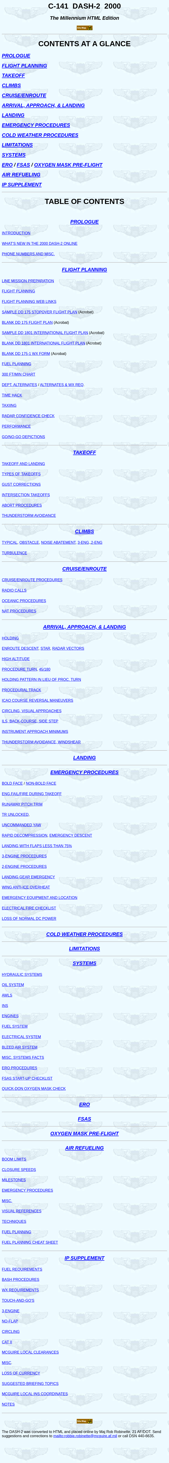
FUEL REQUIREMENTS (22, 1269)
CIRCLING (11, 1332)
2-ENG (97, 543)
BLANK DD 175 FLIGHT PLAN (27, 323)
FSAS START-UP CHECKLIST (27, 1078)
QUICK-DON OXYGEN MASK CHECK (34, 1089)
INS (5, 1006)
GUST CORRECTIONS (21, 484)
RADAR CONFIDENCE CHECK (28, 416)
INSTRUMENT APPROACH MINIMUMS (35, 732)
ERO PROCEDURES (19, 1068)
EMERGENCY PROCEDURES (36, 125)
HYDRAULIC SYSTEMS (22, 975)
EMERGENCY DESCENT (70, 835)
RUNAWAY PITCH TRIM (22, 804)
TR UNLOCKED (15, 815)
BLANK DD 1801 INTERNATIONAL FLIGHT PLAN (43, 343)
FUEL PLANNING (16, 364)
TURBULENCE (14, 553)
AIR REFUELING (21, 174)
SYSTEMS (14, 155)
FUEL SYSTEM (15, 1026)
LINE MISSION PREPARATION (28, 281)
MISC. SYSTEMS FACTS (23, 1058)
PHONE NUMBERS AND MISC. (28, 254)
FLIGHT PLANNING (24, 66)
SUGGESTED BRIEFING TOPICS (30, 1384)
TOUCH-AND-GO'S (18, 1300)
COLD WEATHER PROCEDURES (40, 135)
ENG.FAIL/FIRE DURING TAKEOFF (32, 794)
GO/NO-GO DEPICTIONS (23, 437)
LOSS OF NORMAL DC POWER (29, 919)
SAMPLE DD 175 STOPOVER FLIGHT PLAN (39, 312)
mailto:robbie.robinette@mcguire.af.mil (85, 1436)
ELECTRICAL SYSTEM (21, 1037)
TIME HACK (12, 395)
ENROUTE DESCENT (20, 648)
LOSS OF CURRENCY (21, 1373)
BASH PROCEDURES (20, 1280)
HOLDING (10, 638)
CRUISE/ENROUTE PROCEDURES (32, 580)
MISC (6, 1363)
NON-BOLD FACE (41, 783)
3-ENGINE (11, 1311)
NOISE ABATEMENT (58, 543)
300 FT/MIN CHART (18, 374)
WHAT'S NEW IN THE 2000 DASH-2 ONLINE (39, 244)
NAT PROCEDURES (19, 611)
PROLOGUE (16, 56)
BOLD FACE (12, 783)
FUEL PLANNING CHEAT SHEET (30, 1242)
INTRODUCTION (16, 233)
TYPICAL (9, 543)
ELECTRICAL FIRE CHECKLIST (29, 908)
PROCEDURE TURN (19, 669)
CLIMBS (11, 85)
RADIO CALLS (14, 590)
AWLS (7, 995)
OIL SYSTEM (13, 985)
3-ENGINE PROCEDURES (24, 856)
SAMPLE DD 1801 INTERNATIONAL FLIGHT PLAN (45, 333)
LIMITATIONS (17, 145)
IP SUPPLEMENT (22, 184)
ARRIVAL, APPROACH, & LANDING (43, 105)
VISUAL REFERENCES (21, 1211)
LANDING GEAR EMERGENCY (28, 877)
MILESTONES (14, 1180)
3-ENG (83, 543)
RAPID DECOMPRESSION (24, 835)
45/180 (44, 669)
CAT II (7, 1342)
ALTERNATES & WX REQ (61, 385)
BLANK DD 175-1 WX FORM (26, 354)
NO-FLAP (10, 1321)
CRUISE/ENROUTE (24, 95)
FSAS (23, 165)
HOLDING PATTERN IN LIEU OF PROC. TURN (41, 680)
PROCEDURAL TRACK (21, 690)
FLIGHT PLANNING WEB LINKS (29, 302)
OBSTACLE (29, 543)
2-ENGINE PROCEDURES (24, 867)
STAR (45, 648)
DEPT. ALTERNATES (19, 385)
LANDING (13, 115)
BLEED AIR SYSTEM (19, 1047)
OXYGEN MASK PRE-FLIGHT (68, 165)
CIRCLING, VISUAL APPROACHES (31, 711)
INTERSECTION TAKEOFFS (26, 495)
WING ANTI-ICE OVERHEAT (26, 887)
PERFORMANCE (16, 426)
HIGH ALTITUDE (16, 659)
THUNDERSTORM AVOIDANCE (29, 516)
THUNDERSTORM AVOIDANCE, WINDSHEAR (41, 742)
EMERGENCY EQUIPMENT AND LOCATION (39, 898)
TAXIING (9, 405)
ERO (7, 165)
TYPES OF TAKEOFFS (21, 474)
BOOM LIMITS (14, 1159)
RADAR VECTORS (68, 648)
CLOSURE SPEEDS (19, 1170)
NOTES (8, 1404)
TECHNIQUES (14, 1222)
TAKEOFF (13, 75)
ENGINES (10, 1016)
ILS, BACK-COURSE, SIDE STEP (30, 721)
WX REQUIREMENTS (20, 1290)
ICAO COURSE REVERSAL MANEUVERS (37, 700)
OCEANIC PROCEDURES (24, 601)
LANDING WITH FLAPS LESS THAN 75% (37, 846)
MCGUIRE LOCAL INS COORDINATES (35, 1394)
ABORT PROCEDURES (22, 505)
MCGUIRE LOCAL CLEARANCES (30, 1352)
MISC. (7, 1201)
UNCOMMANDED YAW (21, 825)
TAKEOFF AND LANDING (23, 464)
